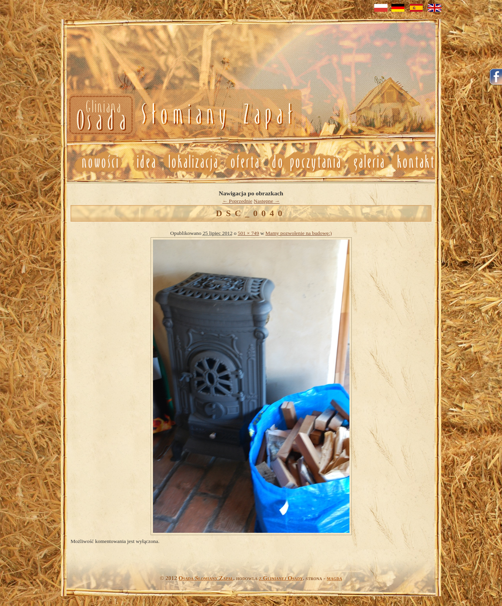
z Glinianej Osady (281, 578)
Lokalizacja (192, 162)
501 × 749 (248, 233)
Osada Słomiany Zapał (205, 578)
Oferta (244, 162)
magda (334, 578)
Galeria (368, 162)
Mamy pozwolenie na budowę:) (299, 233)
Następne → (267, 201)
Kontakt (416, 162)
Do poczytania (305, 162)
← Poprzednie (237, 201)
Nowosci (179, 115)
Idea (143, 162)
